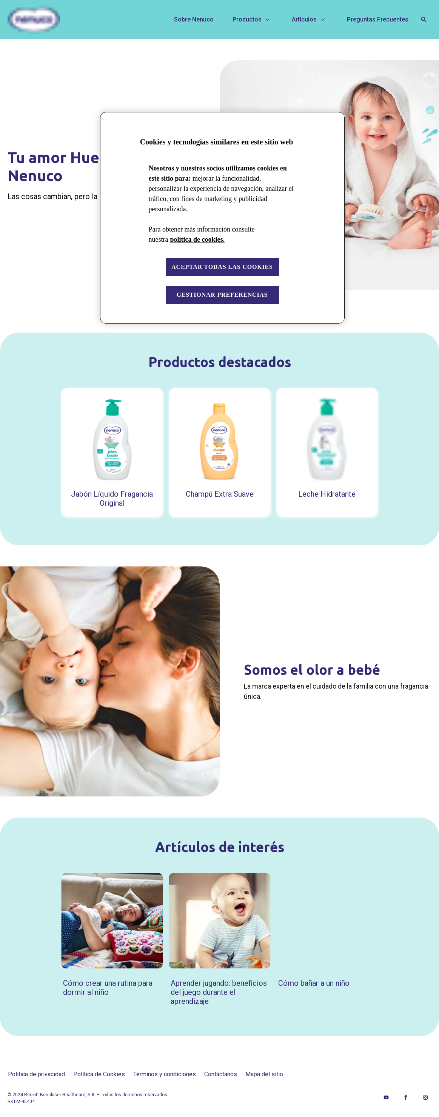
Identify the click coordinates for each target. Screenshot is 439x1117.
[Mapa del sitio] (264, 1074)
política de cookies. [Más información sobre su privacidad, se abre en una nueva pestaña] (197, 239)
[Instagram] (425, 1097)
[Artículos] (304, 20)
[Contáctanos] (220, 1074)
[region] (222, 218)
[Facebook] (406, 1097)
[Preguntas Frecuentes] (378, 20)
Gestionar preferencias (222, 295)
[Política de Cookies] (99, 1074)
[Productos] (247, 20)
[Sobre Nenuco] (194, 20)
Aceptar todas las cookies (222, 267)
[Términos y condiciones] (164, 1074)
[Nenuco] (62, 19)
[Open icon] (423, 19)
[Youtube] (386, 1097)
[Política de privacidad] (36, 1074)
